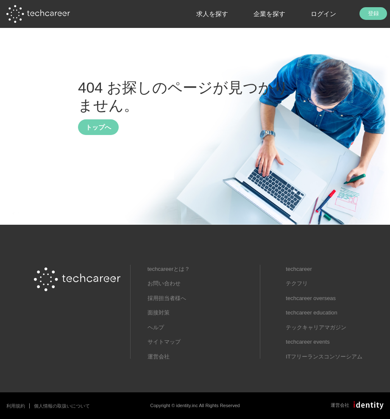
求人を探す (212, 13)
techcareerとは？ (169, 269)
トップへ (98, 127)
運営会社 (159, 356)
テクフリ (297, 283)
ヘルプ (156, 327)
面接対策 (159, 312)
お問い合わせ (164, 283)
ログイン (323, 13)
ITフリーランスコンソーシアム (324, 356)
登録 (373, 13)
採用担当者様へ (167, 298)
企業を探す (269, 13)
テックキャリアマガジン (316, 327)
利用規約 (15, 405)
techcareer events (307, 342)
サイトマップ (164, 342)
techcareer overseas (311, 298)
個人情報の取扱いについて (62, 405)
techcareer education (311, 312)
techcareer (299, 269)
